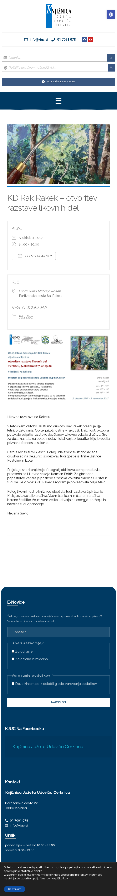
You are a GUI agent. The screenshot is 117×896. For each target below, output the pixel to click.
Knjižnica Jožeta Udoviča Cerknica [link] (47, 746)
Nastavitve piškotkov (54, 878)
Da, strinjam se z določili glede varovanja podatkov (54, 684)
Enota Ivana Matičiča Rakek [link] (40, 291)
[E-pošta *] (58, 632)
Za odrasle (22, 651)
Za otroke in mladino (30, 659)
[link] (111, 14)
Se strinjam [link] (35, 874)
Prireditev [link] (26, 317)
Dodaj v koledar (33, 256)
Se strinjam (14, 889)
